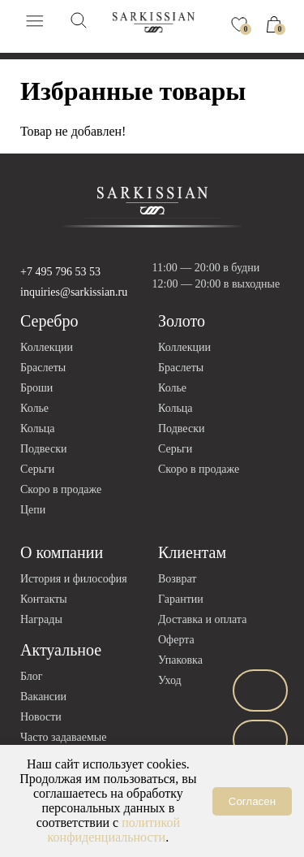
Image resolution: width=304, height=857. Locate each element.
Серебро (49, 321)
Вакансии (43, 696)
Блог (31, 676)
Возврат (177, 579)
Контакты (43, 599)
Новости (41, 717)
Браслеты (43, 367)
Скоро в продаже (60, 489)
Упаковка (180, 660)
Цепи (32, 510)
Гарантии (180, 599)
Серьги (37, 469)
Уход (170, 680)
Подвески (43, 449)
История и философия (73, 579)
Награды (41, 619)
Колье (34, 408)
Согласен (252, 801)
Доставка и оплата (202, 619)
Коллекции (46, 347)
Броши (36, 388)
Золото (181, 321)
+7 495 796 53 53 (60, 272)
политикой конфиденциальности (114, 830)
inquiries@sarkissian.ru (73, 292)
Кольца (37, 428)
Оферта (176, 640)
